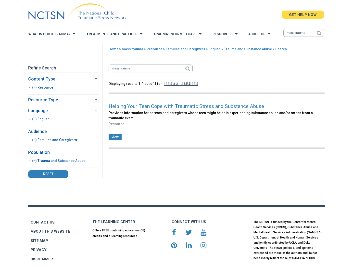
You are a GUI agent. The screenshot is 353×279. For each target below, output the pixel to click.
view (115, 137)
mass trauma (132, 49)
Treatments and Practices (114, 33)
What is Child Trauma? (52, 33)
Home (113, 49)
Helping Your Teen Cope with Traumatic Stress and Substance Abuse (186, 106)
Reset (48, 174)
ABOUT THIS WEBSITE (50, 231)
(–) (35, 87)
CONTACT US (43, 222)
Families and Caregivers (185, 49)
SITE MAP (39, 241)
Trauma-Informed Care (177, 33)
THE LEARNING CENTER (113, 222)
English (215, 49)
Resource (154, 49)
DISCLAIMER (42, 259)
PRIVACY (39, 250)
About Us (259, 33)
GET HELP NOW (303, 15)
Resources (225, 33)
